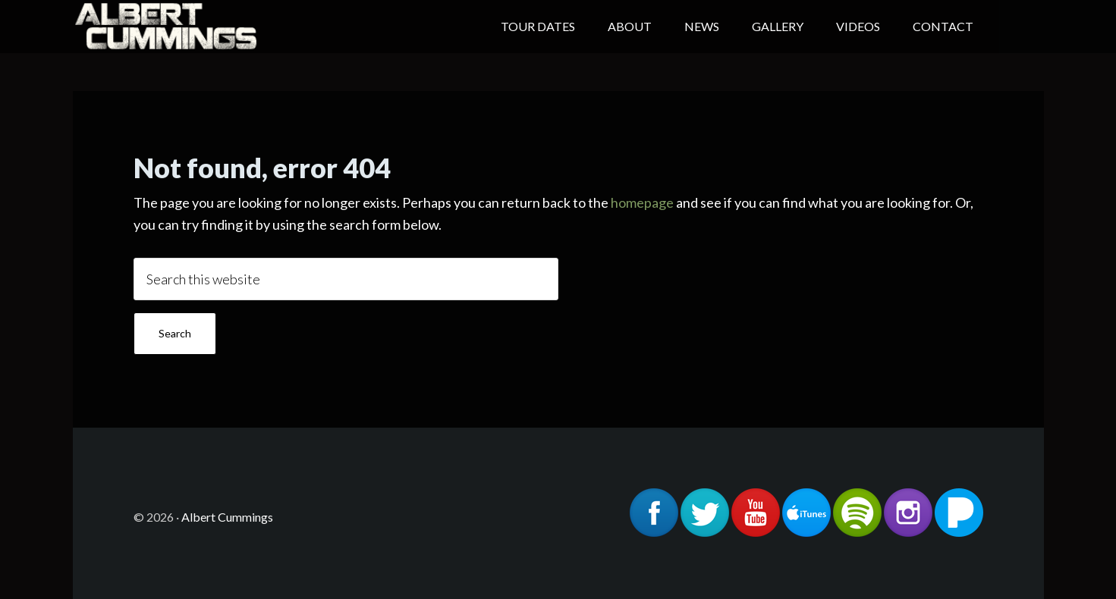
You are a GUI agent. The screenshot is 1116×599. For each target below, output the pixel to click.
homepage (642, 202)
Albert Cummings (194, 26)
